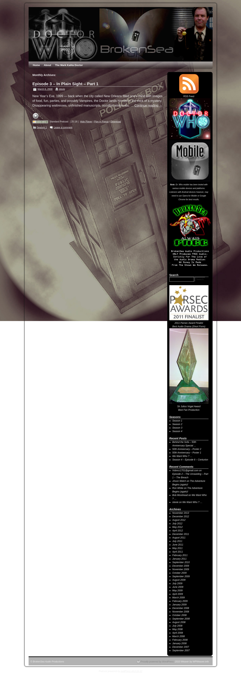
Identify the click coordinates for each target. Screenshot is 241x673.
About (47, 65)
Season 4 (177, 431)
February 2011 (180, 555)
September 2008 (181, 618)
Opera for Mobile (189, 196)
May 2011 (177, 548)
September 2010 (181, 562)
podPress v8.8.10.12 (131, 671)
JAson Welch (179, 481)
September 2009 (181, 576)
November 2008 (180, 611)
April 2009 (177, 594)
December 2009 (180, 565)
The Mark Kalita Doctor (69, 65)
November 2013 (180, 513)
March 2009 (178, 597)
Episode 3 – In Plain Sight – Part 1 (65, 83)
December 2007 (180, 647)
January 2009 (179, 604)
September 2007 (181, 650)
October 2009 (179, 573)
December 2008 (180, 608)
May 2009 (177, 590)
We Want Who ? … (182, 456)
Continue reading (148, 105)
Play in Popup (101, 121)
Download (115, 121)
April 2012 (177, 530)
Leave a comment (63, 127)
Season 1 (42, 127)
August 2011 (178, 537)
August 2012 (178, 520)
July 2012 (177, 523)
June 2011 (177, 544)
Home (36, 65)
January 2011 (179, 558)
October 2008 (179, 615)
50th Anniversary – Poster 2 (186, 449)
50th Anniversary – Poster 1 (186, 452)
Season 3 (177, 427)
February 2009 (180, 601)
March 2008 (178, 636)
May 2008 (177, 629)
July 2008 (177, 625)
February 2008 (180, 640)
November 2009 (180, 569)
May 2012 (177, 527)
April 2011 (177, 551)
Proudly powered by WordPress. (157, 661)
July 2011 (177, 541)
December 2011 (180, 534)
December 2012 (180, 516)
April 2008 (177, 632)
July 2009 (177, 583)
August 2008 (178, 622)
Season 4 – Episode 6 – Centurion (190, 459)
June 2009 (177, 587)
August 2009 (178, 580)
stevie (62, 89)
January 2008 (179, 643)
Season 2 (177, 424)
